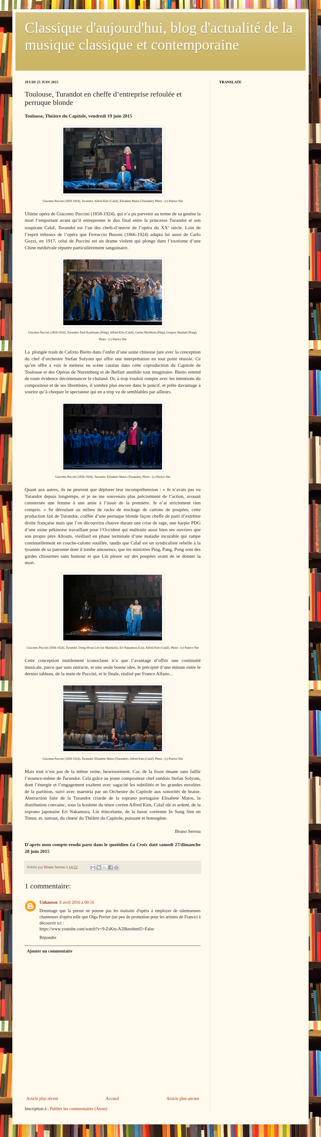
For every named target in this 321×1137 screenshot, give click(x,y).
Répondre (48, 937)
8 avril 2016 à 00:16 (76, 902)
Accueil (112, 1098)
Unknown (48, 902)
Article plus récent (42, 1098)
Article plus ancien (182, 1098)
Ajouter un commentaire (49, 951)
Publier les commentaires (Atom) (78, 1108)
